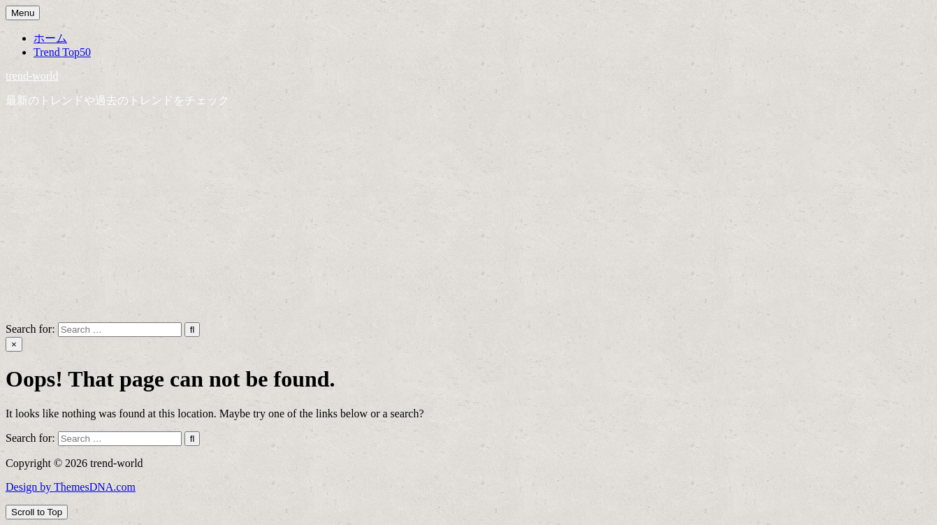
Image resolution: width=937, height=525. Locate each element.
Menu (22, 13)
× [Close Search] (14, 344)
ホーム (50, 38)
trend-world (32, 76)
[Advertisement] (469, 217)
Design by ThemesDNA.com (71, 487)
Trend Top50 (62, 52)
